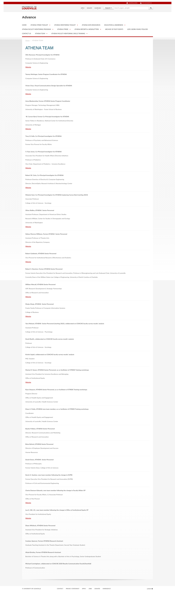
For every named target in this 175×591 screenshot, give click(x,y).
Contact (60, 588)
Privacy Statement (72, 588)
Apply (82, 8)
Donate (89, 8)
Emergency (107, 588)
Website (28, 67)
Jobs (90, 588)
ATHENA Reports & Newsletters (87, 29)
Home (27, 40)
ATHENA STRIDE (62, 29)
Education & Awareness (113, 25)
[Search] (151, 8)
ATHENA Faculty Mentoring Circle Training (68, 33)
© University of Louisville (31, 588)
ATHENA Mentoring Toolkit (65, 25)
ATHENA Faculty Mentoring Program (36, 29)
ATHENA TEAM (40, 33)
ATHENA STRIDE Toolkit (39, 25)
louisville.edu (132, 3)
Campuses (97, 8)
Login (150, 589)
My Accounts (146, 3)
